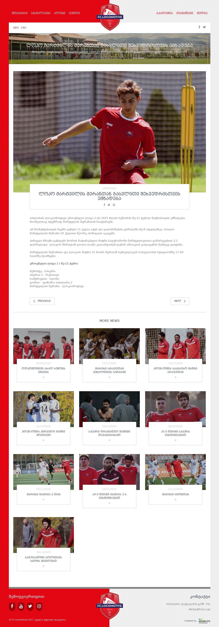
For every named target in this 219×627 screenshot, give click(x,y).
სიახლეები (40, 13)
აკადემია (164, 13)
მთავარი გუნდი (77, 52)
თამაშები (184, 13)
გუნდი (74, 13)
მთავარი (20, 13)
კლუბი (59, 13)
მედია (202, 13)
